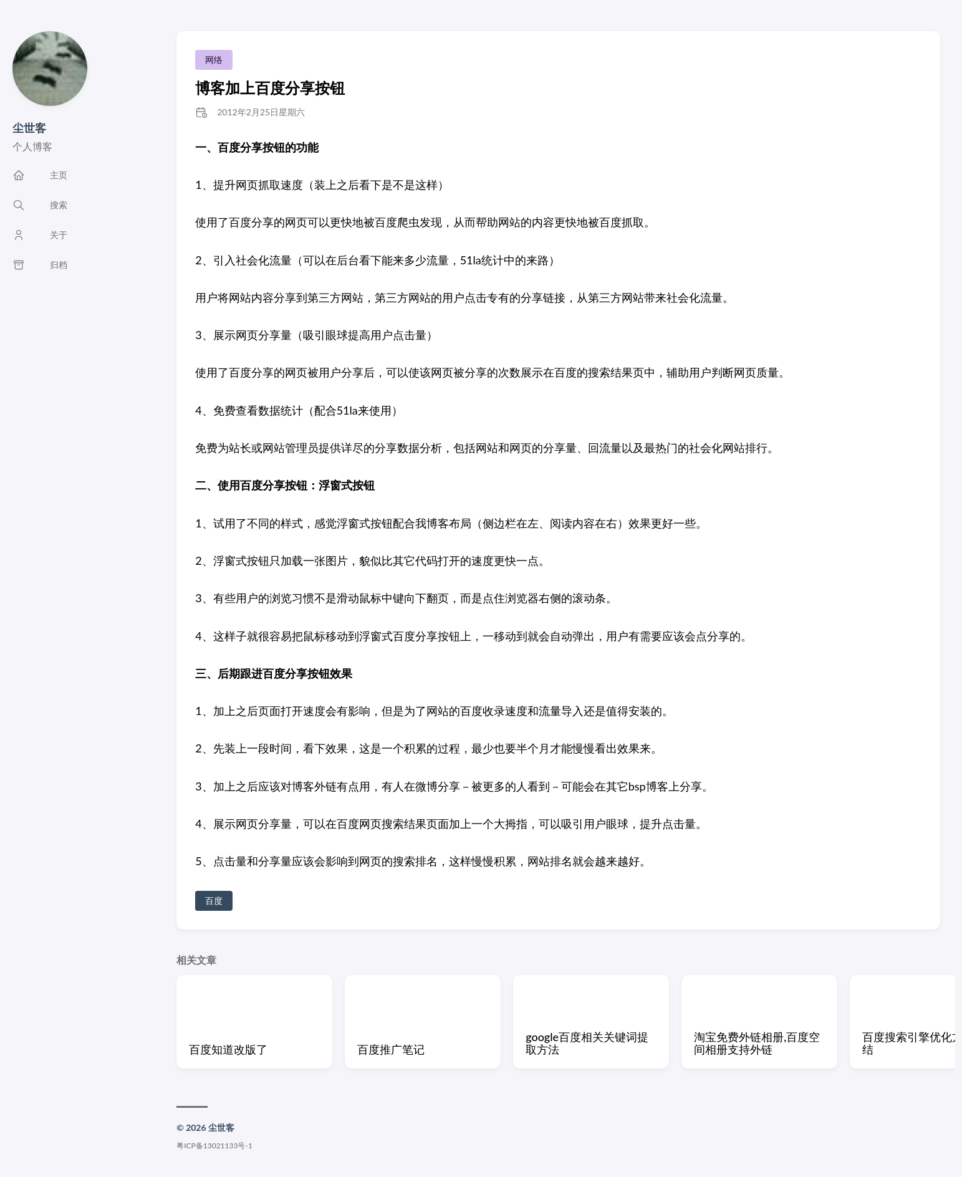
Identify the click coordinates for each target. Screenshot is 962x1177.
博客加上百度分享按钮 (270, 88)
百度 (214, 900)
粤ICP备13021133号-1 (214, 1145)
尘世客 (29, 128)
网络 (214, 59)
